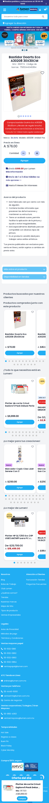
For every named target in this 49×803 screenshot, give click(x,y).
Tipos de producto (9, 610)
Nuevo (8, 465)
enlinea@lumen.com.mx (15, 680)
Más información (14, 171)
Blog (3, 579)
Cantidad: (14, 153)
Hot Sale (4, 732)
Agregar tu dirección (14, 23)
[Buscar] (43, 16)
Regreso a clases (8, 737)
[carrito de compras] (45, 10)
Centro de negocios (13, 700)
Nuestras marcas (9, 601)
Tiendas (4, 597)
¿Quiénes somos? (9, 593)
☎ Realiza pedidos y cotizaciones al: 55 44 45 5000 (23, 2)
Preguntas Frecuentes (36, 584)
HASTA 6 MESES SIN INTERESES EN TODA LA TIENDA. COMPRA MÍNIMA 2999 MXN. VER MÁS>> (24, 28)
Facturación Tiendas (35, 579)
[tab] (6, 361)
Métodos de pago (9, 633)
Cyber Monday (7, 750)
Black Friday (6, 745)
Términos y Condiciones (12, 638)
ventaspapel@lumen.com (16, 666)
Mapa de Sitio (7, 606)
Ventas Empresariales (11, 615)
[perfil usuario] (40, 10)
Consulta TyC (11, 132)
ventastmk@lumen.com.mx (17, 696)
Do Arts (14, 137)
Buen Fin (5, 741)
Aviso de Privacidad (10, 629)
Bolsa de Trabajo (8, 584)
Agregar (24, 160)
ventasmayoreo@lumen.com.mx (19, 718)
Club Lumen (6, 588)
